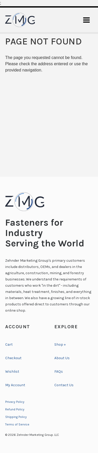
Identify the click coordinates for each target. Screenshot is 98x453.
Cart (9, 344)
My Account (15, 385)
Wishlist (12, 371)
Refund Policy (14, 409)
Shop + (60, 344)
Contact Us (64, 385)
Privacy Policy (14, 402)
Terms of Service (17, 424)
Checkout (13, 358)
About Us (62, 358)
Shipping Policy (16, 417)
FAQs (58, 371)
